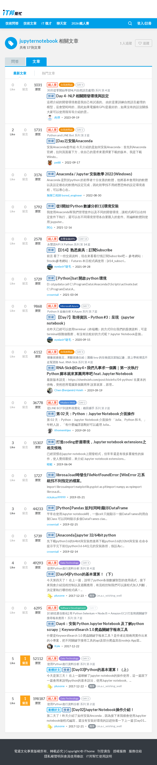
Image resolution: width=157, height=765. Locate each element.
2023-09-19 (71, 117)
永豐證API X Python (60, 244)
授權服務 (119, 751)
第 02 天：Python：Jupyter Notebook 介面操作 (95, 413)
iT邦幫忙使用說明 (99, 756)
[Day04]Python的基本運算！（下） (85, 574)
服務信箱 (135, 751)
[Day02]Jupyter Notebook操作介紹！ (103, 709)
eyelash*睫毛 (59, 266)
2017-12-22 (71, 646)
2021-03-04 (70, 294)
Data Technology (69, 562)
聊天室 (61, 23)
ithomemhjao (59, 430)
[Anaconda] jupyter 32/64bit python (86, 535)
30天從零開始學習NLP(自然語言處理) (71, 90)
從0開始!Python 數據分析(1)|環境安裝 (87, 206)
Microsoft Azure (69, 306)
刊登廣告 (103, 751)
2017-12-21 (76, 726)
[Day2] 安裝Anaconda (74, 141)
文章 (36, 61)
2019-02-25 (70, 524)
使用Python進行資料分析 (63, 568)
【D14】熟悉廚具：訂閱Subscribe (84, 250)
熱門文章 (48, 73)
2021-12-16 (64, 227)
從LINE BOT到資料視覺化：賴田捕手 (70, 408)
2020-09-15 (82, 339)
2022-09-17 (72, 162)
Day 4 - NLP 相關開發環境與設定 (82, 96)
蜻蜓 (50, 464)
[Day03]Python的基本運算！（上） (101, 669)
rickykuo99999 (56, 497)
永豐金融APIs (68, 238)
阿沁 (50, 227)
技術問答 (12, 23)
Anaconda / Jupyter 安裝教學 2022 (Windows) (94, 174)
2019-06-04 (64, 464)
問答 (15, 61)
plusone (56, 595)
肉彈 (54, 117)
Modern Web (68, 402)
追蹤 (143, 43)
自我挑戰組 (67, 84)
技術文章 (30, 23)
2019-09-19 (94, 390)
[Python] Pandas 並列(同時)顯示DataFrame (92, 508)
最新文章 (19, 73)
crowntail (53, 294)
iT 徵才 (46, 23)
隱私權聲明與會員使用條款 (63, 756)
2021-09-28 (82, 266)
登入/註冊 (144, 23)
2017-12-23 (76, 595)
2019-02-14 (70, 551)
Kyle (54, 646)
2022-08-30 (93, 195)
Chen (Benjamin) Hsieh (65, 390)
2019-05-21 (77, 497)
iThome (89, 751)
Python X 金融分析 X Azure (64, 311)
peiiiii (54, 162)
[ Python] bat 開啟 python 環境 (81, 278)
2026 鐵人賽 (80, 23)
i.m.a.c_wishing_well (105, 595)
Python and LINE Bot (60, 135)
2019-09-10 (82, 430)
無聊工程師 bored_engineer (65, 195)
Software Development (73, 607)
